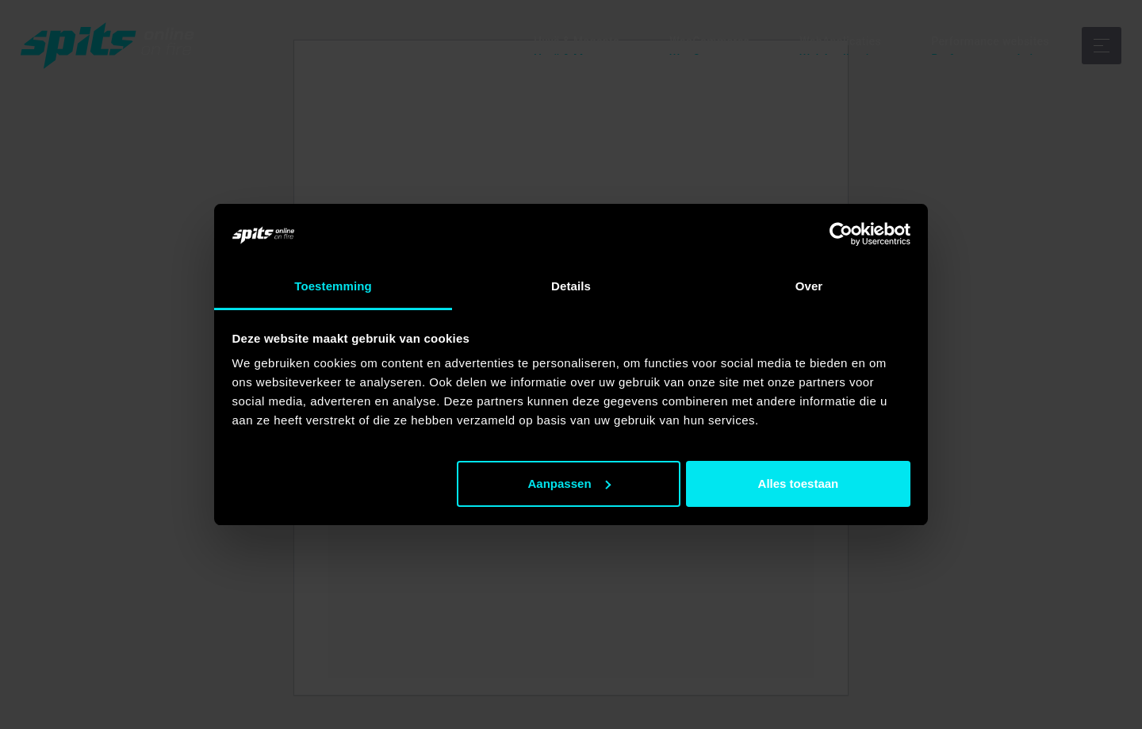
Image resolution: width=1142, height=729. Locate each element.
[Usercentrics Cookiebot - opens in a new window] (841, 234)
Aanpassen (569, 483)
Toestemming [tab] (333, 286)
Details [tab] (571, 286)
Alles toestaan (798, 483)
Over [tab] (809, 286)
